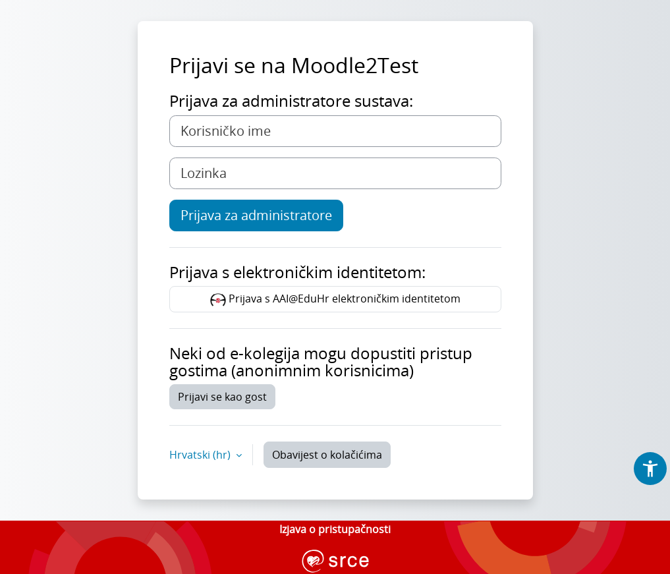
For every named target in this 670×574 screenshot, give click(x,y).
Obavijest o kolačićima (327, 454)
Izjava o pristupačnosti (335, 529)
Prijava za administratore (256, 215)
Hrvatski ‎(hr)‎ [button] (201, 454)
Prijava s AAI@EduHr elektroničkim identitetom (335, 299)
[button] (650, 468)
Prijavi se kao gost (222, 396)
